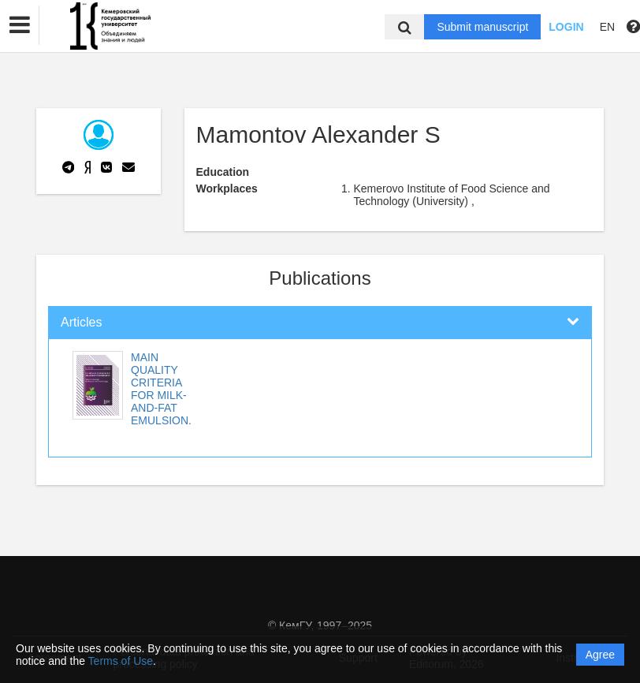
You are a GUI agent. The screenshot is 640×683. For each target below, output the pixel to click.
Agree (600, 654)
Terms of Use (120, 661)
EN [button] (607, 27)
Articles (81, 322)
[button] (19, 25)
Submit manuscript (482, 27)
